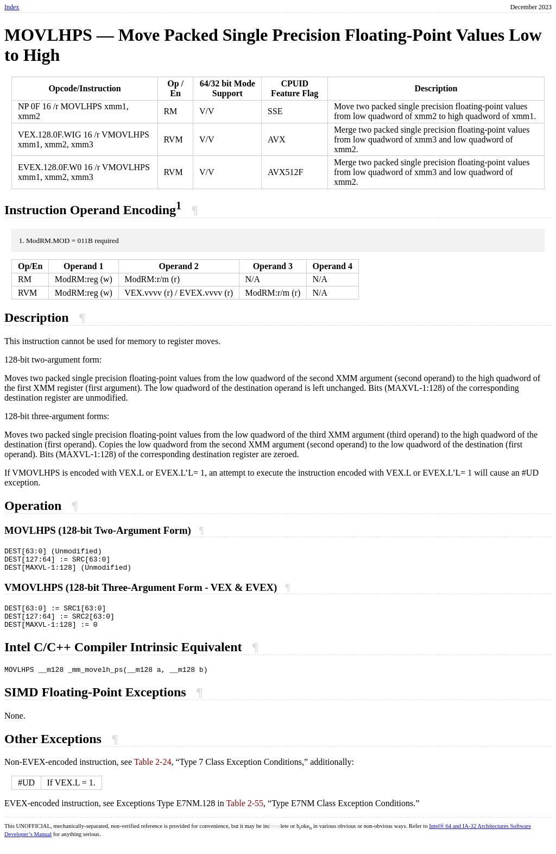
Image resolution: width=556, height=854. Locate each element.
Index (11, 7)
